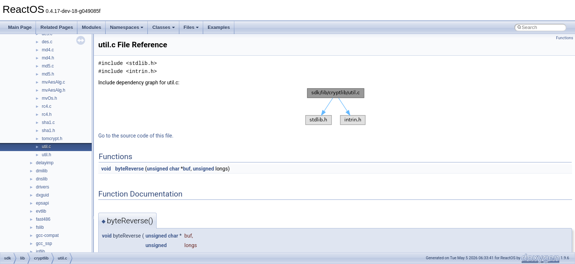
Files (191, 27)
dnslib (41, 179)
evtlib (41, 211)
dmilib (41, 170)
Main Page (20, 27)
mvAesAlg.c (53, 82)
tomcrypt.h (52, 138)
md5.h (48, 74)
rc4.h (47, 114)
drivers (42, 187)
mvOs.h (49, 98)
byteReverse (129, 169)
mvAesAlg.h (53, 90)
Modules (91, 27)
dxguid (42, 195)
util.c (46, 146)
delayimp (45, 162)
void (106, 169)
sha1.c (48, 122)
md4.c (48, 49)
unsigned (157, 169)
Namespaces (127, 27)
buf (187, 169)
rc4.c (46, 106)
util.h (46, 154)
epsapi (42, 203)
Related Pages (56, 27)
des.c (47, 41)
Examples (219, 27)
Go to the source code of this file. (135, 136)
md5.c (48, 66)
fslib (40, 227)
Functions (564, 38)
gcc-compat (47, 235)
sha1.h (48, 130)
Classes (163, 27)
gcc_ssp (44, 243)
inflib (40, 251)
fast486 (43, 219)
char (174, 169)
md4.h (48, 57)
